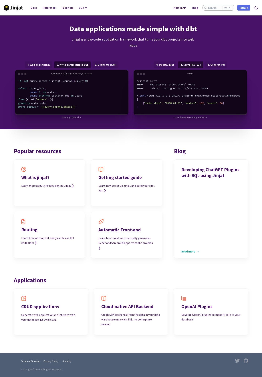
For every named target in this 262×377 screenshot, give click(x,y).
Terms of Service (30, 361)
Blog (195, 7)
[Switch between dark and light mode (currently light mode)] (256, 8)
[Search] (218, 8)
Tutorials (67, 7)
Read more (188, 251)
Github (243, 8)
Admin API (180, 7)
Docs (34, 7)
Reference (49, 7)
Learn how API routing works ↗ (190, 117)
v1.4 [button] (81, 7)
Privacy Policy (51, 361)
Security (67, 361)
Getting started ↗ (72, 117)
